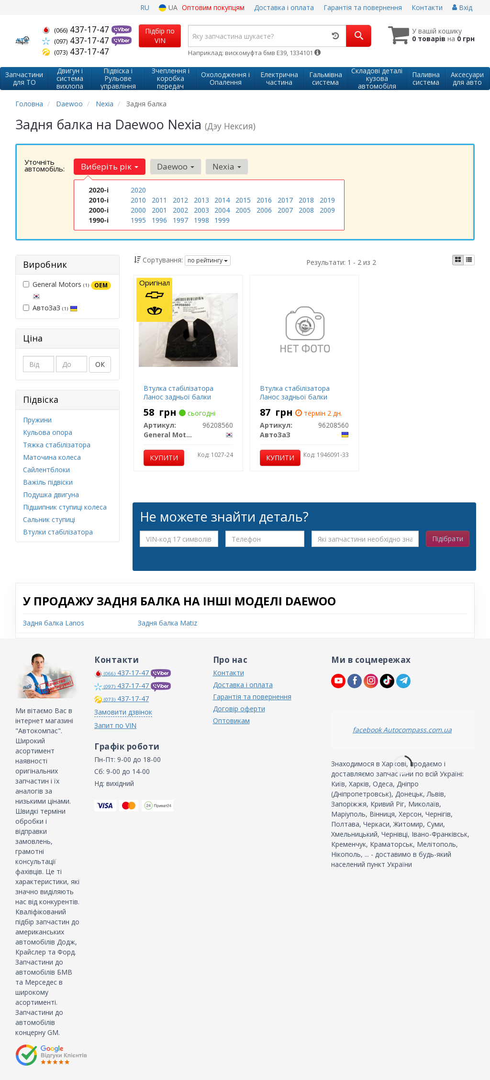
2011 (159, 200)
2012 (180, 200)
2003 (201, 210)
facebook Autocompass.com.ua (402, 729)
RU (144, 7)
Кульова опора (47, 432)
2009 (327, 210)
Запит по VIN (115, 725)
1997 (180, 220)
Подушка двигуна (51, 494)
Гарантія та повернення (362, 7)
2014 (222, 200)
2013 (201, 200)
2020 (138, 189)
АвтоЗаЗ (50, 307)
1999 (222, 220)
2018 (306, 200)
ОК (100, 364)
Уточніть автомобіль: (44, 165)
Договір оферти (239, 708)
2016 (264, 200)
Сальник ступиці (49, 519)
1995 (138, 220)
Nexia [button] (226, 166)
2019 (327, 200)
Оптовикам (231, 720)
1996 (159, 220)
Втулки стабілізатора (58, 531)
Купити (164, 457)
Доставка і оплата (284, 7)
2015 (243, 200)
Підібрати (447, 538)
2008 (306, 210)
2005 (243, 210)
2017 (285, 200)
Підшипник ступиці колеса (65, 507)
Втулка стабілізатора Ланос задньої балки (178, 392)
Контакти (427, 7)
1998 (201, 220)
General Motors (67, 290)
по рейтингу (208, 260)
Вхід (462, 7)
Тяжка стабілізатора (56, 444)
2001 (159, 210)
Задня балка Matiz (167, 622)
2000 (138, 210)
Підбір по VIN (160, 35)
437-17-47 (76, 29)
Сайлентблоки (46, 469)
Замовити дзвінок (123, 711)
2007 (285, 210)
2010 (138, 200)
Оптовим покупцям (213, 7)
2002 (180, 210)
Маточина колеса (52, 457)
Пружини (37, 419)
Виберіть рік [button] (109, 166)
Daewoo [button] (175, 166)
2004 (222, 210)
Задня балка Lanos (53, 622)
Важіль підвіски (48, 482)
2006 (264, 210)
